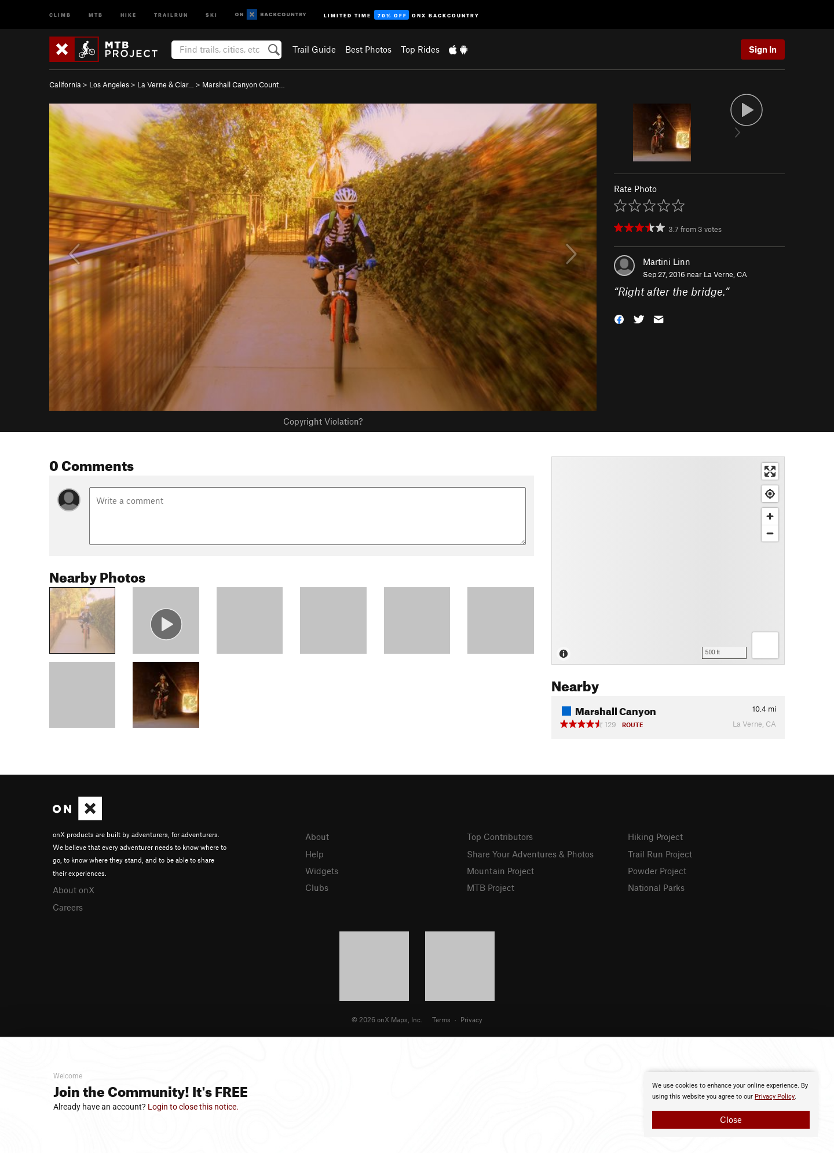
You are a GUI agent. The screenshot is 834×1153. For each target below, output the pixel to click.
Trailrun (171, 14)
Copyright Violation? (323, 421)
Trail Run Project (660, 854)
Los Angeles (109, 84)
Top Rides (420, 49)
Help (314, 854)
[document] (731, 1104)
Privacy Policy (775, 1096)
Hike (128, 14)
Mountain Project (500, 870)
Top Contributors (500, 836)
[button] (619, 318)
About (317, 836)
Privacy (471, 1019)
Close (731, 1119)
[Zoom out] (770, 533)
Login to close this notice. (193, 1106)
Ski (212, 14)
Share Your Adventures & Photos (530, 854)
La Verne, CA (725, 274)
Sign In (763, 49)
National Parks (656, 887)
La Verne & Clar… (165, 84)
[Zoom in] (770, 516)
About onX (73, 890)
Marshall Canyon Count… (243, 84)
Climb (60, 14)
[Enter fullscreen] (770, 471)
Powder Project (657, 870)
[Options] (765, 645)
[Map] (668, 560)
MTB (96, 14)
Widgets (321, 870)
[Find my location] (770, 493)
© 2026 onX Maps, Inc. (387, 1019)
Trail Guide (314, 49)
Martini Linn (666, 261)
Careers (68, 907)
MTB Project (490, 887)
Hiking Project (655, 836)
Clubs (316, 887)
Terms (441, 1019)
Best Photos (368, 49)
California (65, 84)
